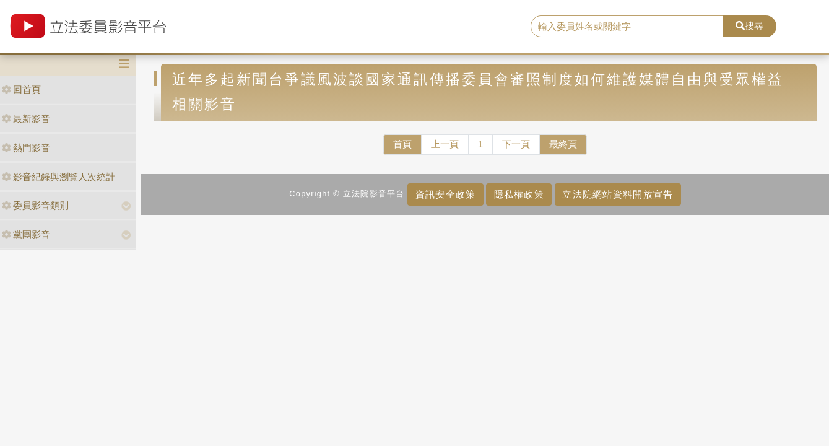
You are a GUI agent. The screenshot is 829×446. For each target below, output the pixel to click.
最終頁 (563, 144)
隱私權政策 (519, 194)
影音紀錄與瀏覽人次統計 (58, 177)
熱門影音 (26, 147)
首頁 (402, 144)
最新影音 (26, 118)
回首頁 (21, 89)
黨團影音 (26, 234)
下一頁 (516, 144)
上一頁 (445, 144)
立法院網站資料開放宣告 (617, 194)
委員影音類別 (35, 205)
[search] (627, 26)
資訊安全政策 (445, 194)
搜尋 (749, 25)
